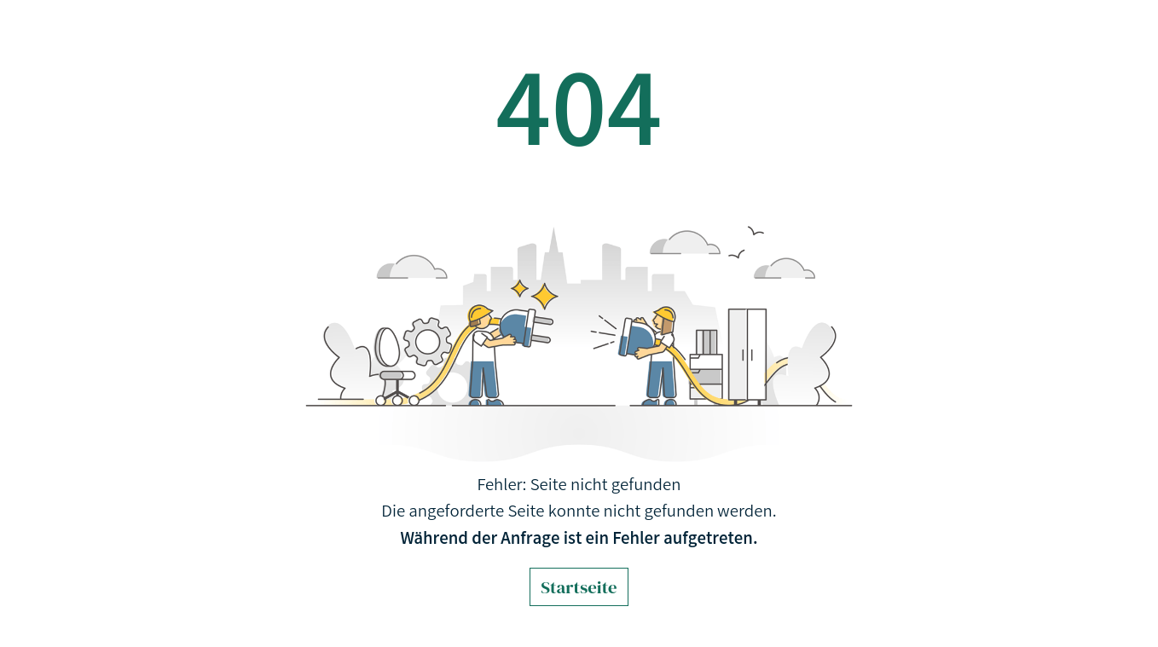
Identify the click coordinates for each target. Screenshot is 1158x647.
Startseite (579, 587)
